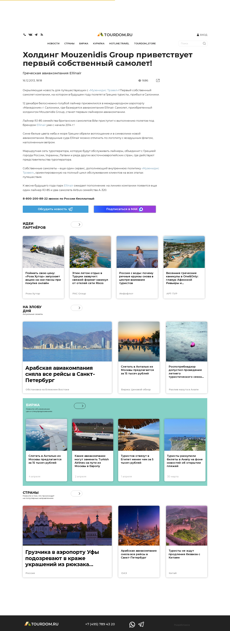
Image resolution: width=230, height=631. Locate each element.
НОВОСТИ (53, 43)
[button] (79, 224)
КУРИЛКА (99, 43)
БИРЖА (83, 43)
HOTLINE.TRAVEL (119, 43)
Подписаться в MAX (124, 209)
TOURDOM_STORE (145, 43)
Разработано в (182, 625)
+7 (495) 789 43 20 (100, 624)
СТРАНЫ (69, 43)
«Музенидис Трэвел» (104, 90)
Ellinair (41, 125)
